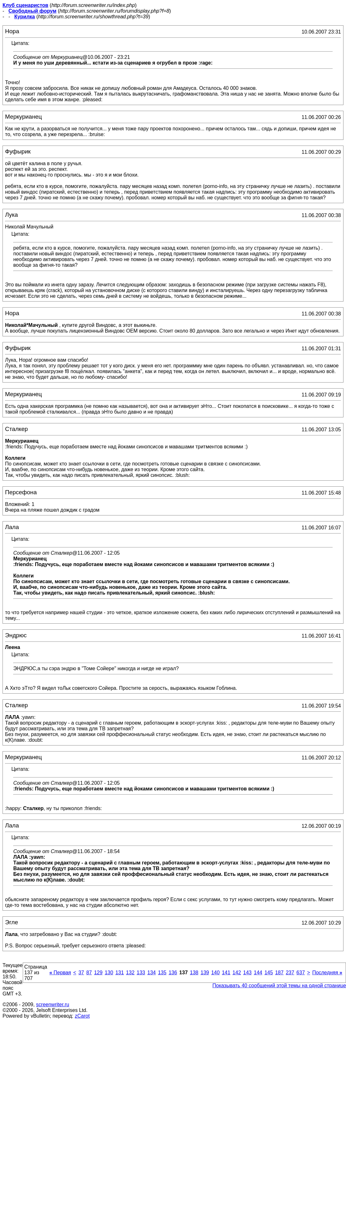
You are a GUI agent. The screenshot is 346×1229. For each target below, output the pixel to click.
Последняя (327, 972)
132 (130, 972)
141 (226, 972)
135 (162, 972)
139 (205, 972)
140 (215, 972)
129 (98, 972)
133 (141, 972)
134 (151, 972)
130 (109, 972)
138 (194, 972)
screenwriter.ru (52, 1004)
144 (258, 972)
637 (300, 972)
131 (119, 972)
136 (173, 972)
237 (290, 972)
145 (268, 972)
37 (81, 972)
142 (237, 972)
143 (247, 972)
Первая (60, 972)
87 (89, 972)
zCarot (82, 1016)
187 (279, 972)
